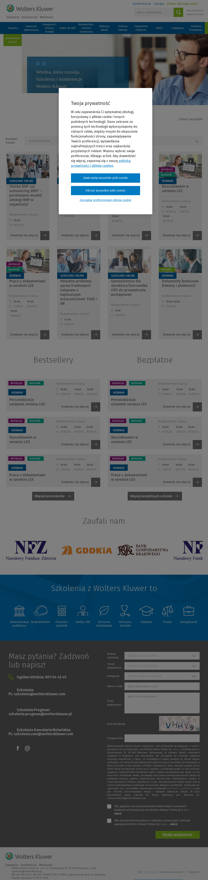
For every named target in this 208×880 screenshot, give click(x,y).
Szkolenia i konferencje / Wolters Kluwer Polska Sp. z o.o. (29, 12)
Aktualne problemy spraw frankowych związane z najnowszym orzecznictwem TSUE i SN (78, 292)
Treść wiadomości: (114, 703)
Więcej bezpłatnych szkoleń (151, 496)
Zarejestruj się (141, 4)
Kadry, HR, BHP (68, 28)
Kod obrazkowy (116, 723)
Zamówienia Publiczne (141, 28)
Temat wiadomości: (114, 665)
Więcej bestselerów (49, 496)
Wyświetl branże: (11, 140)
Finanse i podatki (62, 623)
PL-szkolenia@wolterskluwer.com (37, 694)
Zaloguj (159, 4)
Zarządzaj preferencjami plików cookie (159, 871)
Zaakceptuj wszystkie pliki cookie (105, 178)
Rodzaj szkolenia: (113, 655)
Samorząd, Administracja (31, 28)
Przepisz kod (115, 738)
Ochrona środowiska (104, 623)
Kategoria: (113, 676)
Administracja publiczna (19, 623)
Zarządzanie (188, 622)
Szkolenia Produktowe (196, 28)
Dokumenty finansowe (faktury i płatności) (180, 283)
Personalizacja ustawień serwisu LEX (27, 401)
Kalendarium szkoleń (13, 40)
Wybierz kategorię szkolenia (144, 676)
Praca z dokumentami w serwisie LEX (27, 283)
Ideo (200, 871)
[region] (105, 151)
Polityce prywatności (181, 788)
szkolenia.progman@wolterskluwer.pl (40, 714)
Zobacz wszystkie (191, 119)
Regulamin (194, 859)
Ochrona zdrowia (125, 623)
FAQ (140, 859)
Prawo (167, 622)
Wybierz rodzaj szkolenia (143, 655)
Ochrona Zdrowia (122, 28)
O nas (150, 859)
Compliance (177, 28)
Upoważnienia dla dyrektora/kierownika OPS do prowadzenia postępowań (129, 288)
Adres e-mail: (115, 686)
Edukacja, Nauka (104, 28)
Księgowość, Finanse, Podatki (50, 28)
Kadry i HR (83, 622)
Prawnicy (13, 28)
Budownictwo (40, 622)
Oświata (146, 622)
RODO (159, 28)
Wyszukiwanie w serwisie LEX (175, 188)
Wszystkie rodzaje (141, 140)
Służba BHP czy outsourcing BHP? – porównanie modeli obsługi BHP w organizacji (25, 195)
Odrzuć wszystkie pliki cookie (105, 190)
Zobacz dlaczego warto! (182, 4)
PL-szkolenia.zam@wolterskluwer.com (41, 734)
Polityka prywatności (171, 859)
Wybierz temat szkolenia (142, 665)
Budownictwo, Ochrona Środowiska (86, 28)
